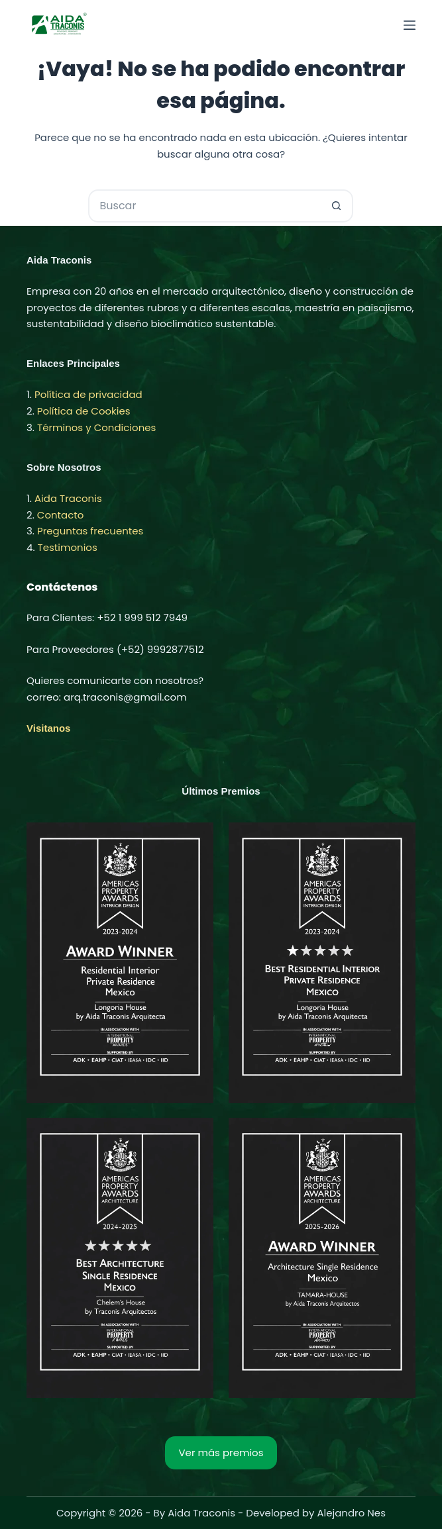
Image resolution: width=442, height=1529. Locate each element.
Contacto (60, 515)
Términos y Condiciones (96, 427)
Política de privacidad (88, 394)
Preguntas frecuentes (90, 531)
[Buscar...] (204, 205)
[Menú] (409, 25)
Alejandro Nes (351, 1513)
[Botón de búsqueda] (336, 205)
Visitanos (48, 728)
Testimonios (67, 547)
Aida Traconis (68, 498)
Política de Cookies (84, 411)
